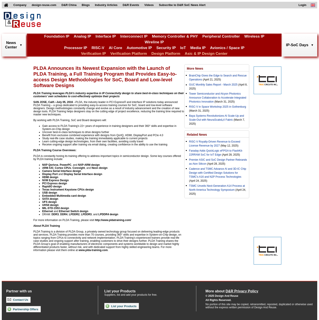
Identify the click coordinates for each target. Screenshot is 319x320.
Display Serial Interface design (83, 174)
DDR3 (55, 214)
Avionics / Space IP (227, 48)
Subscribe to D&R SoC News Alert (182, 5)
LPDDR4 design (108, 214)
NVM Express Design (55, 180)
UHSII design (50, 205)
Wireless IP (254, 36)
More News (195, 68)
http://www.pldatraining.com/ (113, 220)
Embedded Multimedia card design (64, 195)
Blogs (86, 5)
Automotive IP (139, 48)
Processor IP (75, 48)
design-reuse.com (44, 5)
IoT (183, 48)
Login (302, 5)
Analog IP (82, 36)
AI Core (115, 48)
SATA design (50, 198)
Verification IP (93, 53)
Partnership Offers (23, 309)
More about (232, 291)
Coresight (78, 168)
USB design (49, 192)
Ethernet (47, 211)
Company (19, 5)
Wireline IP (154, 42)
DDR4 (64, 214)
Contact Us (18, 299)
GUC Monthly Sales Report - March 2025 (213, 84)
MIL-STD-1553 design (55, 208)
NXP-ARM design (89, 164)
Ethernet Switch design (73, 211)
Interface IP (105, 36)
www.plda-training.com (93, 250)
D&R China (69, 5)
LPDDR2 (74, 214)
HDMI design (50, 177)
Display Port (50, 174)
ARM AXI (47, 168)
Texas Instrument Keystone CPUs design (68, 189)
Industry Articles (106, 5)
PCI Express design (54, 183)
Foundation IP (56, 36)
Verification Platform (128, 53)
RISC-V (97, 48)
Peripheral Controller (221, 36)
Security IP (166, 48)
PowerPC (66, 164)
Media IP (198, 48)
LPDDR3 (86, 214)
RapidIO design (52, 186)
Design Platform (165, 53)
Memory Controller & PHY (175, 36)
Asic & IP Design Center (206, 53)
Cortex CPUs (63, 168)
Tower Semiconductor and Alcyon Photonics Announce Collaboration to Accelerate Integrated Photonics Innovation (217, 97)
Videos (149, 5)
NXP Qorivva (50, 164)
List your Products (121, 306)
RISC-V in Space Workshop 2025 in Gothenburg (217, 106)
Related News (197, 134)
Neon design (99, 168)
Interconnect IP (134, 36)
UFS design (49, 202)
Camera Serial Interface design (61, 171)
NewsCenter (11, 45)
